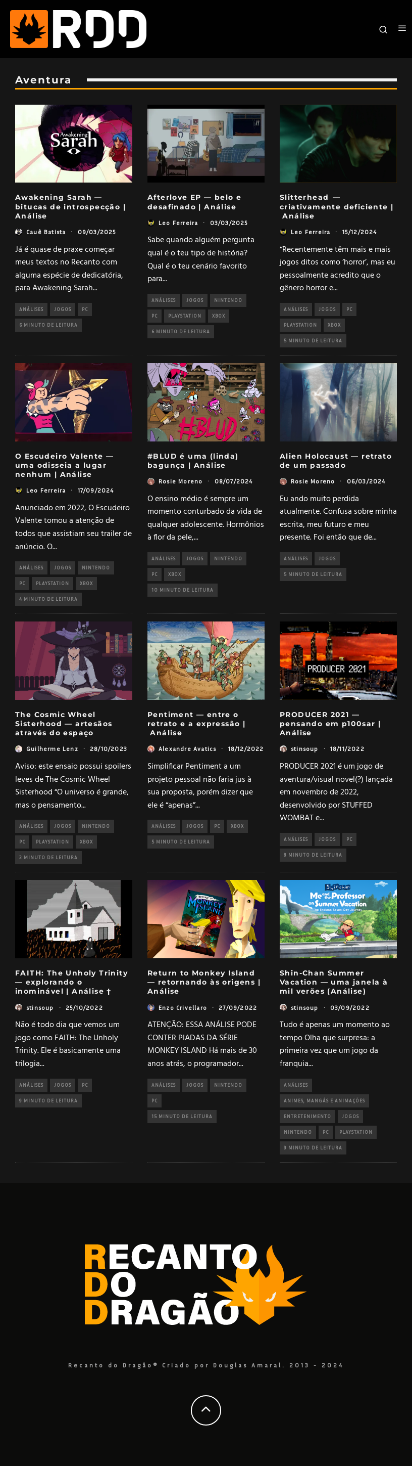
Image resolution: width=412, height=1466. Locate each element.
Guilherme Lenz (52, 748)
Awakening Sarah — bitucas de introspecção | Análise (70, 206)
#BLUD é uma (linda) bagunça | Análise (193, 461)
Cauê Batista (46, 232)
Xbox (218, 316)
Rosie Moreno (180, 481)
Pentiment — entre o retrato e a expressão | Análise (196, 723)
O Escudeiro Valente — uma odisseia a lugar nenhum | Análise (64, 465)
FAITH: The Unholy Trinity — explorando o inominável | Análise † (71, 982)
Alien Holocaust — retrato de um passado (336, 461)
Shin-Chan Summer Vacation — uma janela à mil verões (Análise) (334, 982)
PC (85, 309)
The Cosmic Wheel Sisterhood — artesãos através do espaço (63, 723)
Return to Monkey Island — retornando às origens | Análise (204, 982)
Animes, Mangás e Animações (324, 1100)
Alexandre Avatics (187, 748)
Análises (31, 309)
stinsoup (305, 748)
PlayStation (184, 316)
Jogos (62, 309)
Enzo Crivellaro (183, 1007)
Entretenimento (307, 1116)
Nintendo (228, 300)
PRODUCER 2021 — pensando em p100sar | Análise (330, 723)
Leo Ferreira (178, 223)
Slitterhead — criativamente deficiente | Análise (336, 206)
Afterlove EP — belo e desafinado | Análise (194, 202)
